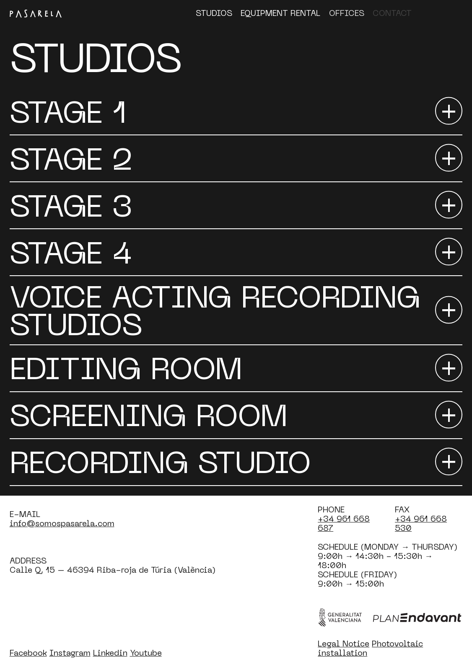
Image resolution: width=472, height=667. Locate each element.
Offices (346, 13)
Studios (214, 13)
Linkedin (110, 652)
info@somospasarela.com (62, 523)
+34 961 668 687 (344, 523)
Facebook (28, 652)
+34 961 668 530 (421, 523)
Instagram (70, 652)
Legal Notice (343, 643)
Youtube (146, 652)
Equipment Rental (280, 13)
